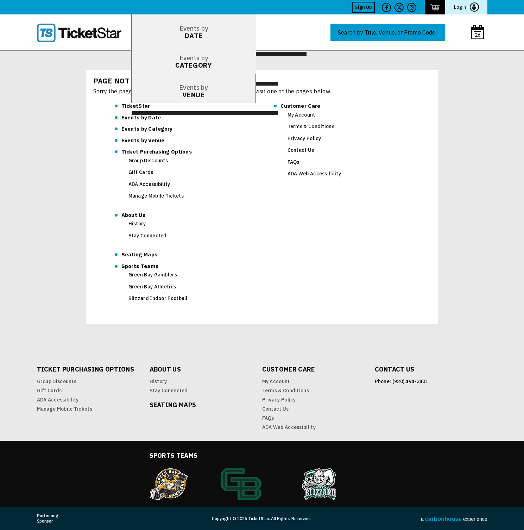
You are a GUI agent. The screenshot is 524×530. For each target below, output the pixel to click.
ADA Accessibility (149, 184)
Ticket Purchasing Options (156, 151)
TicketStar (84, 32)
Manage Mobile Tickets (156, 196)
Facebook (386, 7)
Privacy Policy (304, 138)
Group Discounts (148, 160)
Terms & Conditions (311, 126)
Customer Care (300, 105)
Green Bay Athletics (152, 286)
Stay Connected (147, 235)
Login (460, 7)
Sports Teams (140, 266)
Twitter (399, 7)
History (137, 223)
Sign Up (363, 7)
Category (147, 128)
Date (141, 117)
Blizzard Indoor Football (158, 298)
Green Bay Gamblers (152, 275)
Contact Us (301, 150)
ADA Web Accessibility (314, 173)
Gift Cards (140, 172)
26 (477, 35)
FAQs (293, 162)
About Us (133, 215)
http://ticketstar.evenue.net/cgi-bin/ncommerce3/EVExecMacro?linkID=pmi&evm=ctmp (435, 7)
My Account (301, 115)
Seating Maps (139, 254)
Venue (143, 140)
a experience (454, 519)
